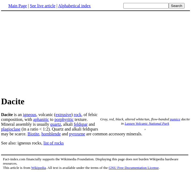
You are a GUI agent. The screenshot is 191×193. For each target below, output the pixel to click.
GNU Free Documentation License (133, 168)
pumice (175, 119)
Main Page (17, 5)
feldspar (81, 124)
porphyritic (64, 119)
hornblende (51, 134)
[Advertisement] (96, 53)
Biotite (33, 134)
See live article (42, 5)
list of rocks (54, 143)
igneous (29, 114)
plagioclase (10, 129)
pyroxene (77, 134)
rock (77, 114)
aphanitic (41, 119)
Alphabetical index (74, 5)
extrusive (63, 114)
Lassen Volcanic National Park (147, 123)
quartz (55, 124)
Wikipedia (38, 168)
